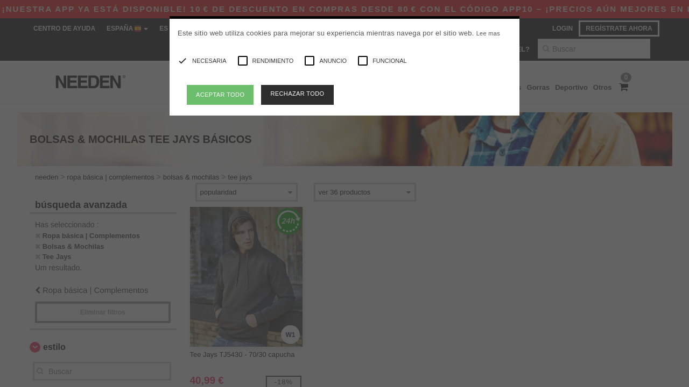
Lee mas (488, 33)
